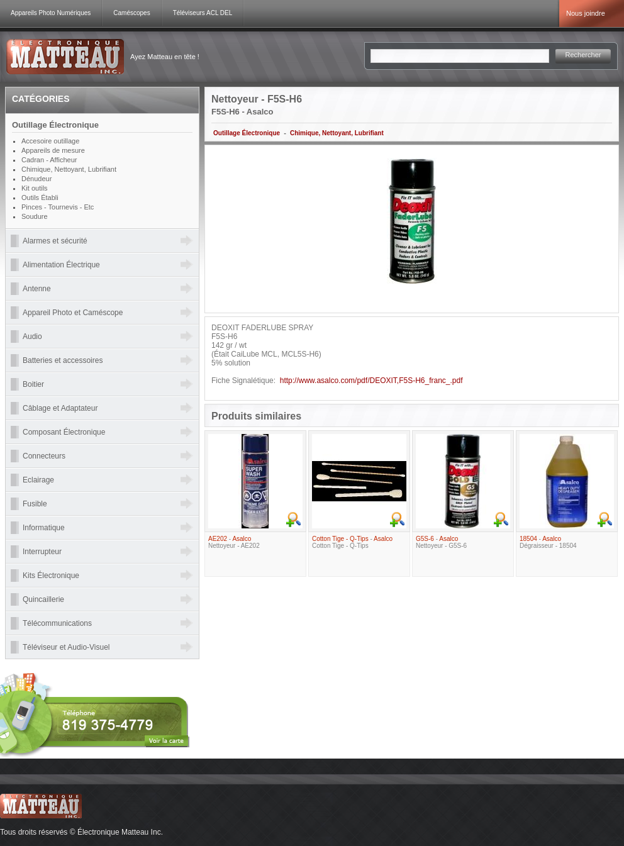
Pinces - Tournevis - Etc (57, 207)
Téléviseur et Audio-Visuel (66, 647)
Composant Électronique (64, 432)
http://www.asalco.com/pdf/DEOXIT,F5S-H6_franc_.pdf (371, 380)
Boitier (33, 384)
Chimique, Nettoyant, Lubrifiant (337, 133)
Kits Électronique (51, 575)
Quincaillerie (43, 599)
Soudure (34, 216)
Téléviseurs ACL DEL (203, 12)
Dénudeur (36, 178)
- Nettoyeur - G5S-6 (441, 542)
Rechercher (583, 54)
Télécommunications (57, 623)
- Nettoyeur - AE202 (234, 542)
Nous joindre (585, 13)
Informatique (44, 527)
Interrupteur (42, 551)
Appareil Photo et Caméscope (73, 312)
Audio (32, 336)
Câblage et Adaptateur (60, 408)
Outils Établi (39, 197)
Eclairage (38, 480)
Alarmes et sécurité (55, 241)
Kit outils (34, 188)
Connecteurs (44, 456)
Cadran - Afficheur (49, 160)
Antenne (37, 288)
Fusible (35, 503)
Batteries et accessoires (63, 360)
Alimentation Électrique (61, 264)
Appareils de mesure (53, 150)
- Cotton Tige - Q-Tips (352, 542)
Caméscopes (131, 12)
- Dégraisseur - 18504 (548, 542)
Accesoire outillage (50, 141)
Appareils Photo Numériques (51, 12)
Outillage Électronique (246, 133)
